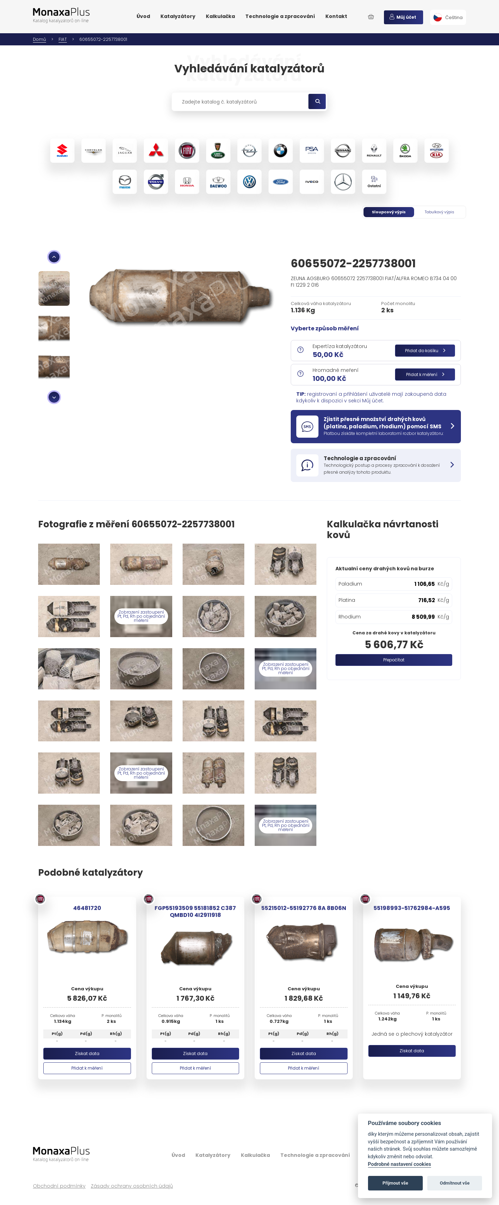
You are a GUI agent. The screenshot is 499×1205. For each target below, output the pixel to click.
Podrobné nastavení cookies (399, 1164)
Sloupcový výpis (389, 212)
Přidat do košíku (425, 351)
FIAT (63, 39)
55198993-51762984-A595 (412, 908)
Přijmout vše (395, 1183)
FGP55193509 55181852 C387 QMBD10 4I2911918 (195, 911)
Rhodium (350, 616)
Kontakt (336, 16)
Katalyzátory (177, 16)
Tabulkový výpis (439, 212)
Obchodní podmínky (59, 1186)
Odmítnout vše (455, 1183)
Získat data (87, 1053)
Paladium (350, 583)
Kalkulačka (220, 16)
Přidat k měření (425, 374)
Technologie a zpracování (280, 16)
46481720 (87, 908)
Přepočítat (393, 660)
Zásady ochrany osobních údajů (132, 1186)
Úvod (143, 16)
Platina (347, 600)
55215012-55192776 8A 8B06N (303, 908)
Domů (39, 39)
